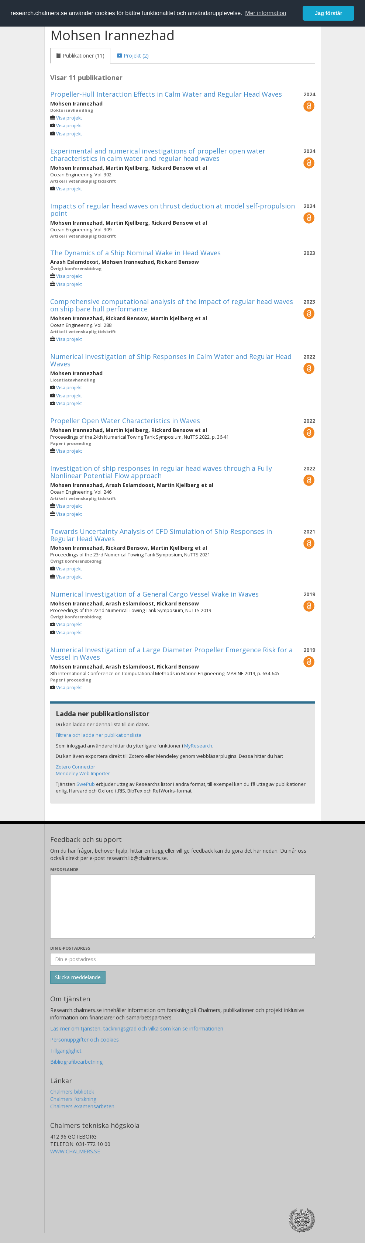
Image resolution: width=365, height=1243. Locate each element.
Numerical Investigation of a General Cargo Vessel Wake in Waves (154, 594)
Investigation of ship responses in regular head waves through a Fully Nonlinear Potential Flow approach (161, 472)
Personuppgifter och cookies (84, 1039)
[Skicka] (78, 977)
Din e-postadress (70, 948)
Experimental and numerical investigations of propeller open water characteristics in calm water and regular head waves (157, 154)
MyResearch (198, 745)
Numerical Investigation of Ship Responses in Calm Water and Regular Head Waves (171, 360)
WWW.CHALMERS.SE (75, 1151)
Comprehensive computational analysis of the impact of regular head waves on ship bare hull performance (171, 305)
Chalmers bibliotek (72, 1091)
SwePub (85, 784)
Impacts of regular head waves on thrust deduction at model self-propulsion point (172, 209)
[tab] (80, 55)
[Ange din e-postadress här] (182, 959)
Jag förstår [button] (328, 13)
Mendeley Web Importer (83, 773)
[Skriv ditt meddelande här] (182, 906)
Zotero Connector (75, 766)
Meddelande (64, 869)
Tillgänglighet (66, 1050)
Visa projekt (69, 118)
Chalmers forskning (73, 1098)
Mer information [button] (265, 13)
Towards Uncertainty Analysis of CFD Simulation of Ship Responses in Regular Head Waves (161, 535)
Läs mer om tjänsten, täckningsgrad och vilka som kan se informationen (136, 1028)
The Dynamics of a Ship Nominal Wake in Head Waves (135, 252)
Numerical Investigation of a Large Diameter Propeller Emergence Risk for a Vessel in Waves (171, 653)
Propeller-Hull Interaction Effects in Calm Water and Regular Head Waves (166, 94)
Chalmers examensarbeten (82, 1106)
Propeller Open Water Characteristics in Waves (125, 420)
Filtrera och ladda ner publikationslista (98, 735)
